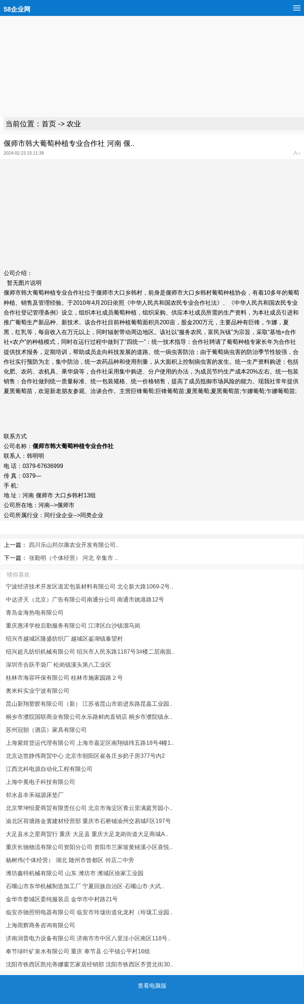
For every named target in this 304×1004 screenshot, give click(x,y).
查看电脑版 (152, 986)
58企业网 (17, 9)
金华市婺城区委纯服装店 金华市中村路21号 (62, 899)
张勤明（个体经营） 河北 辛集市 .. (73, 558)
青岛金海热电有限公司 (35, 612)
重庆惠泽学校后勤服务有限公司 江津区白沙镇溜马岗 (73, 626)
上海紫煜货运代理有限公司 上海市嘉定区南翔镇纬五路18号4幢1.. (90, 743)
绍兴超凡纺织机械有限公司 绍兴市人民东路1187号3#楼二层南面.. (90, 652)
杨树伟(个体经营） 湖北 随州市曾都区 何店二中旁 (70, 860)
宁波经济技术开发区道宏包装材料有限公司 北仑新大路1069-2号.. (89, 586)
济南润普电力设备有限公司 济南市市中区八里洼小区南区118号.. (88, 938)
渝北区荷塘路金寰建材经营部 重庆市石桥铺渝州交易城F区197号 (88, 821)
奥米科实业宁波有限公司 (37, 691)
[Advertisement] (152, 66)
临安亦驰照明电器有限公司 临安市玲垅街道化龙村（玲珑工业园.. (89, 912)
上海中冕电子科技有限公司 (40, 782)
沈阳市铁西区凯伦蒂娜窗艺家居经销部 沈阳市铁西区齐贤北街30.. (89, 964)
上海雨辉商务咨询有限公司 (40, 925)
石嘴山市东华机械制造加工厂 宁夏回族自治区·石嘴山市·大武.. (85, 886)
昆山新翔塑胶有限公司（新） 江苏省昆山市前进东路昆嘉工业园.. (89, 704)
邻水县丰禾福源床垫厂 (35, 795)
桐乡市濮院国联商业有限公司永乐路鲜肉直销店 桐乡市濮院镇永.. (89, 717)
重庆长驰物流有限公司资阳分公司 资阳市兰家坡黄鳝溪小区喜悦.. (89, 847)
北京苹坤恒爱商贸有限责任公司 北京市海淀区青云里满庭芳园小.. (89, 808)
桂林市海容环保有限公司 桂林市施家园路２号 (64, 678)
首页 (49, 124)
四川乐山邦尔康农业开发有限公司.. (74, 545)
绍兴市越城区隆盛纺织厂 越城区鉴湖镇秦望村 (64, 639)
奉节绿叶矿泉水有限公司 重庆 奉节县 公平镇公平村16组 (78, 951)
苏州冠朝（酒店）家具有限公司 (46, 730)
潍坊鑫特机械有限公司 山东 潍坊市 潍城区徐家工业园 (75, 873)
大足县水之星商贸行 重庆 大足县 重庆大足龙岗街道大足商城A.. (87, 834)
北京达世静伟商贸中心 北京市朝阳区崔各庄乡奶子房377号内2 (85, 756)
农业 (74, 124)
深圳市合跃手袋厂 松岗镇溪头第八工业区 (58, 665)
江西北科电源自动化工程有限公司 (49, 769)
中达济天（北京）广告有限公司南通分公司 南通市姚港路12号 (85, 599)
